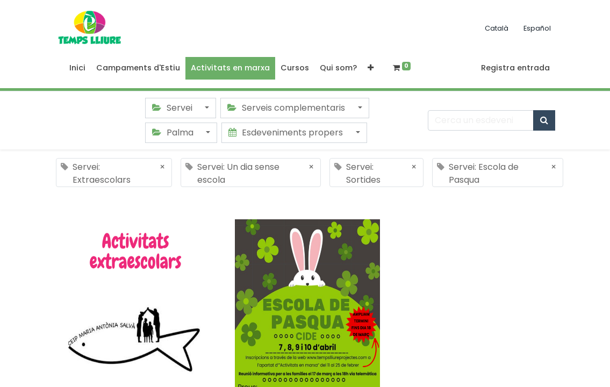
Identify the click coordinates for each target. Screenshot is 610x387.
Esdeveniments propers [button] (286, 132)
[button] (370, 68)
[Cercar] (544, 120)
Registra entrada (515, 67)
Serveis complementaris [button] (287, 108)
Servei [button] (173, 108)
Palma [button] (174, 132)
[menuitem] (77, 68)
